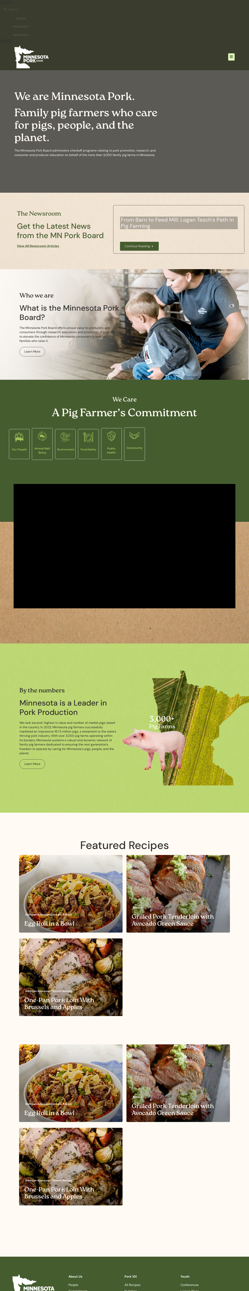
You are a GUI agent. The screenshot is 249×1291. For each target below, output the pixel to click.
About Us (75, 1277)
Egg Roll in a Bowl (49, 924)
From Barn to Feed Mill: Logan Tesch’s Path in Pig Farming (177, 223)
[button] (231, 57)
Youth (185, 1277)
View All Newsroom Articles (38, 246)
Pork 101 (130, 1277)
